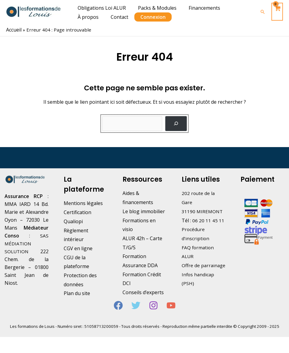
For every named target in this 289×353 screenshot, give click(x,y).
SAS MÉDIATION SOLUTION (27, 243)
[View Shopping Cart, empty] (277, 12)
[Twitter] (136, 312)
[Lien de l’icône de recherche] (262, 12)
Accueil (14, 29)
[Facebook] (118, 312)
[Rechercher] (176, 123)
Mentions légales (83, 203)
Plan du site (77, 293)
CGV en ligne (78, 248)
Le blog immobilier (144, 211)
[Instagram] (153, 312)
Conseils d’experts (143, 292)
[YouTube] (171, 312)
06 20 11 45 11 (208, 220)
